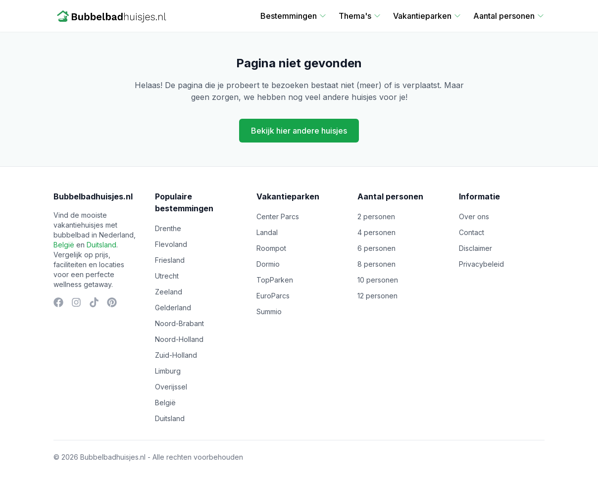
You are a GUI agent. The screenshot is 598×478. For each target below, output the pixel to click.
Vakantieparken (427, 16)
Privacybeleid (481, 264)
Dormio (268, 264)
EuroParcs (273, 295)
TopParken (274, 280)
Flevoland (171, 244)
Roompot (271, 248)
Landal (267, 232)
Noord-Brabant (179, 323)
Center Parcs (277, 216)
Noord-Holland (179, 339)
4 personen (376, 232)
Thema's (360, 16)
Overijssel (171, 386)
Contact (471, 232)
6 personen (376, 248)
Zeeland (168, 291)
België (63, 244)
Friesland (170, 260)
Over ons (474, 216)
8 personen (376, 264)
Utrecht (167, 276)
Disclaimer (475, 248)
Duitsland (101, 244)
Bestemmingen (293, 16)
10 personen (377, 280)
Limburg (168, 371)
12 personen (377, 295)
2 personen (376, 216)
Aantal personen (509, 16)
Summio (269, 311)
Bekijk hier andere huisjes (299, 131)
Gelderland (173, 307)
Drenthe (168, 228)
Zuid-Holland (176, 355)
